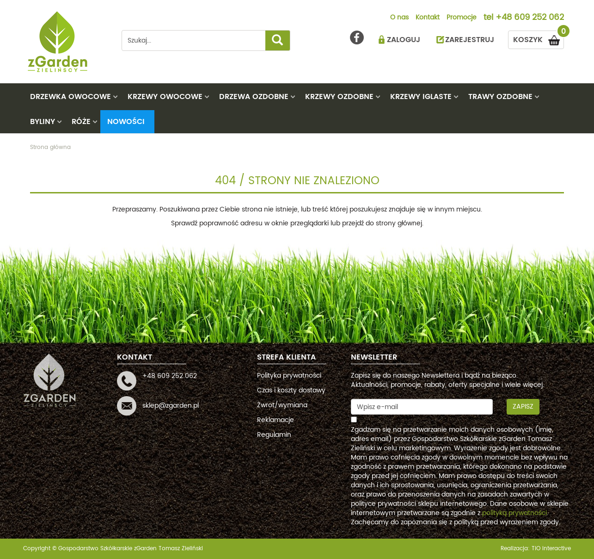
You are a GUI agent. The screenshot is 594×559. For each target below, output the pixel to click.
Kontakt (428, 18)
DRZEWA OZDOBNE (253, 97)
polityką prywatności (514, 513)
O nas (399, 18)
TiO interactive (551, 548)
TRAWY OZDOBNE (500, 97)
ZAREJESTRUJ (469, 39)
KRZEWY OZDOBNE (339, 97)
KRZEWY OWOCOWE (165, 97)
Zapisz (523, 406)
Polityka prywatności (289, 375)
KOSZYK (538, 38)
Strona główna (50, 147)
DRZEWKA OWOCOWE (70, 97)
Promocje (462, 18)
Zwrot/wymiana (282, 405)
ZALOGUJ (403, 39)
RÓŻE (81, 122)
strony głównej (399, 223)
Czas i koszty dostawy (291, 390)
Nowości (126, 122)
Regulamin (274, 434)
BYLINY (42, 122)
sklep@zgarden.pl (170, 405)
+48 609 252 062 (530, 18)
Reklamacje (275, 420)
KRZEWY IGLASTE (421, 97)
